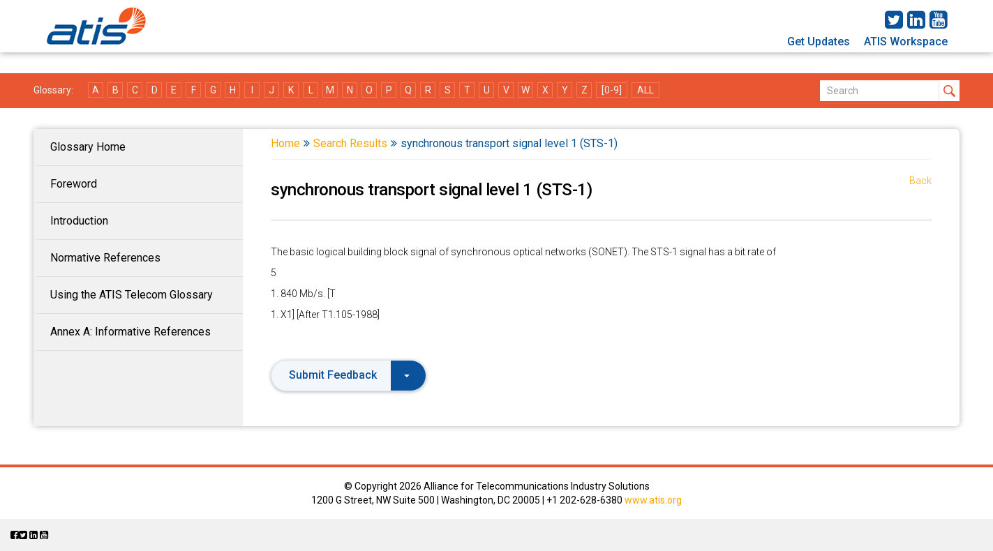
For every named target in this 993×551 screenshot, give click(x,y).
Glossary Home (88, 146)
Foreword (73, 183)
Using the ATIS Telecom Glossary (131, 294)
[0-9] (612, 90)
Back (920, 180)
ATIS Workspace (906, 41)
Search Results (350, 143)
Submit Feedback (349, 375)
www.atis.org (653, 500)
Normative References (105, 257)
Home (285, 143)
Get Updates (818, 41)
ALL (645, 90)
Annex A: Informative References (130, 331)
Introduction (79, 220)
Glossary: (53, 90)
